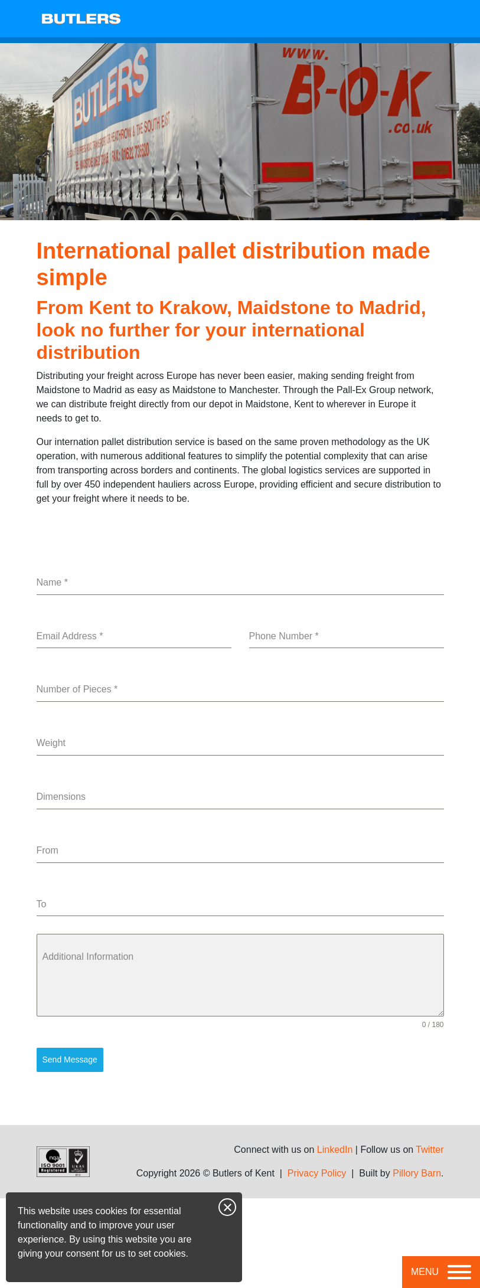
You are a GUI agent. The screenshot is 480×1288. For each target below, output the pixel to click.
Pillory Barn (417, 1173)
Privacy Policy (317, 1173)
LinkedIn (335, 1150)
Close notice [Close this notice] (227, 1207)
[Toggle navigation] (441, 1272)
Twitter (429, 1150)
